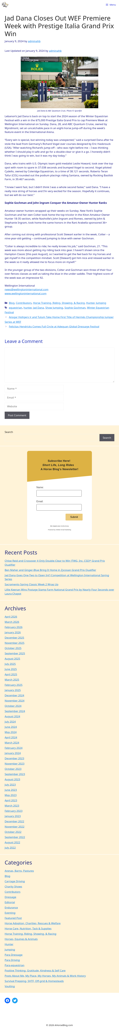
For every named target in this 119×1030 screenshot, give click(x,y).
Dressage (10, 897)
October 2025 (13, 648)
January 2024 (13, 753)
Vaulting (10, 986)
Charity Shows (13, 886)
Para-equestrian (14, 965)
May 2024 (11, 732)
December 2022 (14, 821)
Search (9, 432)
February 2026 (13, 627)
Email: (39, 501)
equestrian (15, 307)
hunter (28, 307)
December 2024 (14, 695)
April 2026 (11, 616)
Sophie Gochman (75, 307)
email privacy (65, 526)
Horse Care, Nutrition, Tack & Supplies (28, 928)
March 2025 (12, 679)
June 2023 (11, 790)
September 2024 (15, 711)
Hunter (90, 303)
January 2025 (13, 690)
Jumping (101, 303)
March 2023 (12, 805)
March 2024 (12, 742)
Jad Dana (38, 307)
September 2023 (15, 774)
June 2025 (11, 669)
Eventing (10, 913)
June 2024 (11, 727)
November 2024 (14, 700)
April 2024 (11, 737)
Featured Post (13, 918)
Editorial (10, 902)
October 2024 (13, 706)
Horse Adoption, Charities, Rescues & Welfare (33, 923)
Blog (11, 303)
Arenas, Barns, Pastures (19, 871)
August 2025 (12, 658)
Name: (40, 487)
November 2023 (14, 763)
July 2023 (10, 784)
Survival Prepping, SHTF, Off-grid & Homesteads (34, 981)
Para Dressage (13, 955)
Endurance (11, 907)
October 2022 (13, 832)
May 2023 (11, 795)
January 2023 (13, 816)
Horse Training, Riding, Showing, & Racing (59, 303)
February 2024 (13, 748)
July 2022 (10, 847)
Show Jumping (54, 307)
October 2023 (13, 769)
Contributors (24, 303)
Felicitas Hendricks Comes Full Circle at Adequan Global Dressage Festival (54, 326)
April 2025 (11, 674)
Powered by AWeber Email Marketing (59, 530)
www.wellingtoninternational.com (25, 293)
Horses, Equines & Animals (21, 939)
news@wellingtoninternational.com (26, 289)
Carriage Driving (15, 881)
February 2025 (13, 685)
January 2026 (13, 632)
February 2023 (13, 811)
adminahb (55, 50)
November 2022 (14, 826)
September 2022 (15, 837)
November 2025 (14, 643)
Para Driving (12, 960)
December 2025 (14, 637)
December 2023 (14, 758)
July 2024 (10, 721)
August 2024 (12, 716)
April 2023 (11, 800)
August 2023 (12, 779)
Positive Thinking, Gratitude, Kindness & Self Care (35, 970)
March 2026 (12, 622)
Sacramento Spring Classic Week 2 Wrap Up (31, 584)
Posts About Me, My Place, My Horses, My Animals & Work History (45, 976)
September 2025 (15, 653)
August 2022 (12, 842)
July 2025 (10, 664)
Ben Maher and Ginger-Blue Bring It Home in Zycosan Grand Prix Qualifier (50, 570)
